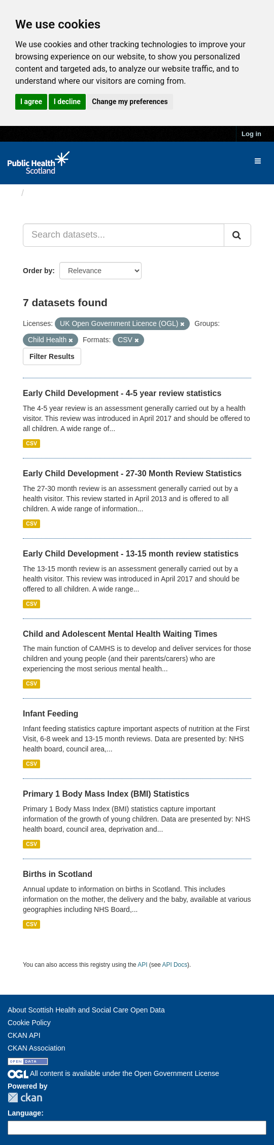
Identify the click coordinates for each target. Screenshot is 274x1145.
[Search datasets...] (123, 235)
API (142, 964)
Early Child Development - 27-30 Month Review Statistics (132, 473)
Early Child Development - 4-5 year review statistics (122, 393)
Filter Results (52, 356)
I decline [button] (67, 101)
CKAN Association (36, 1048)
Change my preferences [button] (129, 101)
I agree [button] (31, 101)
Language (24, 1113)
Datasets (48, 193)
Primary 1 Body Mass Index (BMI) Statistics (106, 794)
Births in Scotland (57, 874)
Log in (251, 134)
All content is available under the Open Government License (113, 1073)
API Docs (175, 964)
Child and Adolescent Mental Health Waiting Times (120, 634)
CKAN (25, 1097)
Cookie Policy (29, 1023)
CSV (31, 443)
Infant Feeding (50, 713)
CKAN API (24, 1035)
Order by (37, 271)
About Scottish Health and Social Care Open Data (86, 1010)
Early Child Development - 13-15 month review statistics (130, 553)
